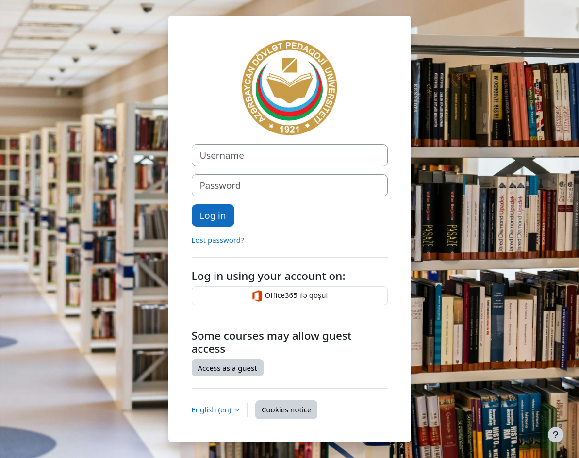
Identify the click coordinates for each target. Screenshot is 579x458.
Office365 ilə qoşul (289, 296)
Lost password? (218, 240)
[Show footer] (555, 434)
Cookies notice (286, 409)
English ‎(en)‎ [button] (212, 409)
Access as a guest (227, 368)
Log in (213, 215)
